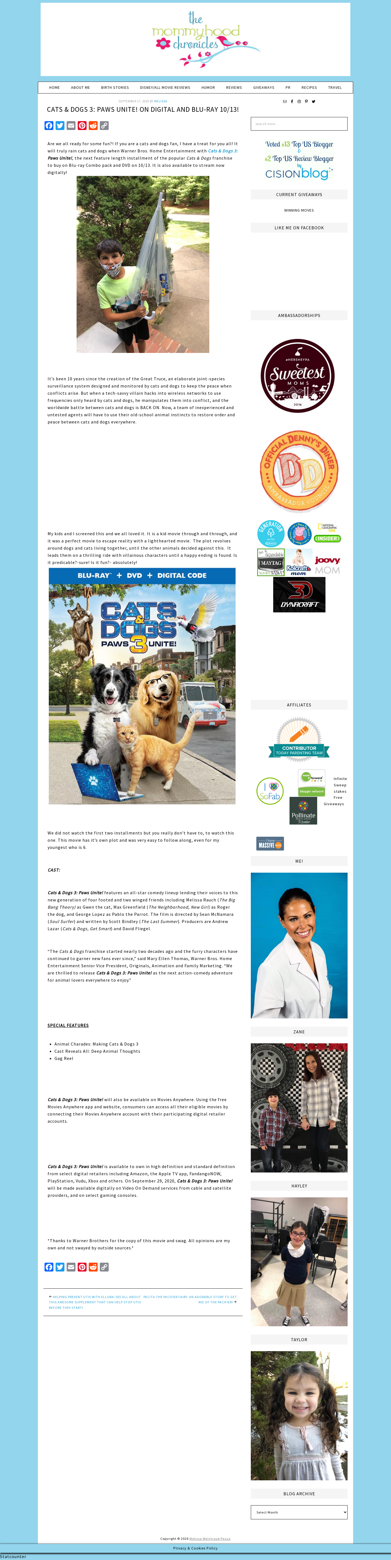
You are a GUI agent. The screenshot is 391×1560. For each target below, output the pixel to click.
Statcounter (13, 1556)
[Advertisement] (299, 655)
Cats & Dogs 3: (223, 151)
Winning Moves (299, 210)
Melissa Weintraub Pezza (210, 1538)
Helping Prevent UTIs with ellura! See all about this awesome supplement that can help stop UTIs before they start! (95, 1302)
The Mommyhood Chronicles (195, 41)
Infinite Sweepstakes (340, 785)
